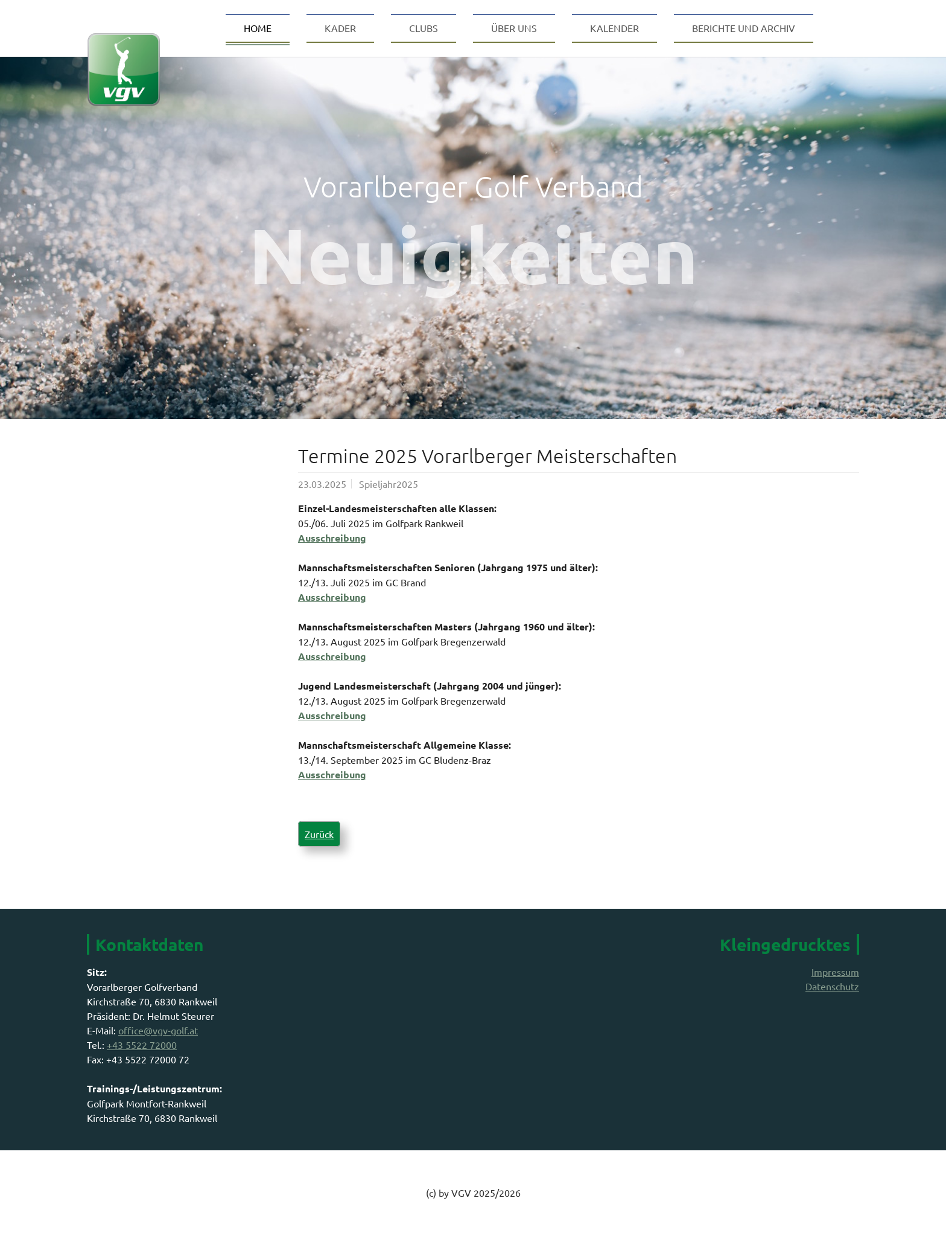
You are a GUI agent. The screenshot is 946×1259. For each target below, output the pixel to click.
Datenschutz (832, 1010)
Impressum (835, 996)
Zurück (319, 858)
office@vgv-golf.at (158, 1054)
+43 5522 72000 (142, 1069)
